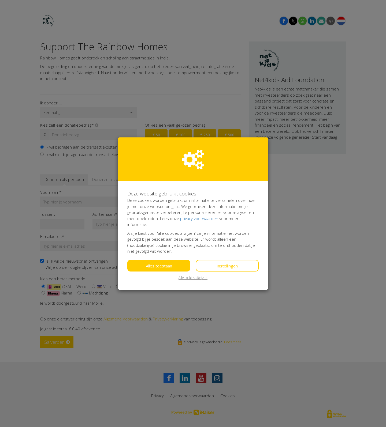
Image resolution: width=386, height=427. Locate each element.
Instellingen (227, 266)
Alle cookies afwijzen (193, 277)
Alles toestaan (159, 266)
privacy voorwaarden (199, 218)
